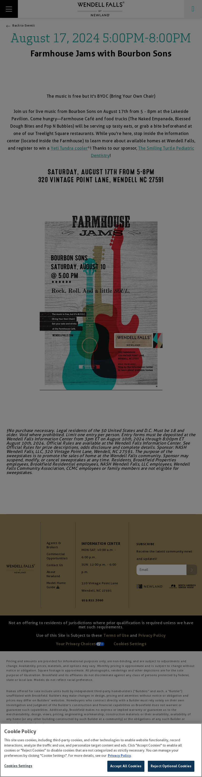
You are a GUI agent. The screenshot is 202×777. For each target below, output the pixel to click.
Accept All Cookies (126, 767)
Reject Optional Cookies (171, 767)
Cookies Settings (18, 766)
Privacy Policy (119, 756)
